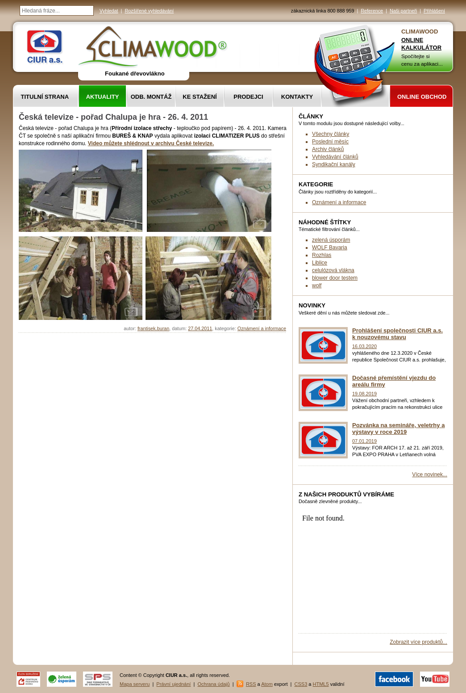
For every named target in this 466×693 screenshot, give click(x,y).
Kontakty (297, 96)
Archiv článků (328, 149)
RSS (251, 684)
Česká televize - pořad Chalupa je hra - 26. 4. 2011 (113, 117)
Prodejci (248, 96)
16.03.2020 (364, 346)
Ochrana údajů (214, 684)
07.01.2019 (364, 441)
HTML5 (321, 684)
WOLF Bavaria (329, 247)
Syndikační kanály (333, 164)
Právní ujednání (173, 684)
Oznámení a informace (261, 328)
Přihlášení (434, 10)
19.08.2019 (364, 393)
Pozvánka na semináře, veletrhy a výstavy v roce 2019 (398, 428)
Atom (267, 684)
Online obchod (422, 96)
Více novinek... (429, 474)
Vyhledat (109, 10)
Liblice (319, 263)
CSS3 (301, 684)
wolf (316, 285)
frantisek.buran (153, 328)
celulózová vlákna (333, 270)
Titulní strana (45, 96)
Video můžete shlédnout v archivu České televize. (151, 143)
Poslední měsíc (330, 142)
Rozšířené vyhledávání (149, 10)
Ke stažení (199, 96)
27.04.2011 (200, 328)
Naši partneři (403, 10)
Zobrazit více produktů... (418, 642)
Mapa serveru (135, 684)
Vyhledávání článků (335, 157)
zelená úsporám (331, 240)
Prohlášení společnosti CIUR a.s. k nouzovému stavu (397, 333)
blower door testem (335, 278)
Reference (372, 10)
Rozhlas (321, 255)
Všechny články (330, 134)
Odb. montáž (151, 96)
